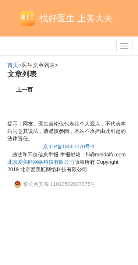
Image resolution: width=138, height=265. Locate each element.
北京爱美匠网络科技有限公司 (40, 162)
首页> (14, 65)
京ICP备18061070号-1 (69, 146)
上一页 (24, 89)
